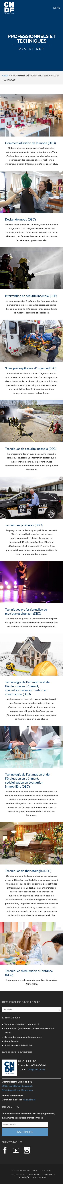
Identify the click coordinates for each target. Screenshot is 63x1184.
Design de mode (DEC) (20, 219)
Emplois (48, 1175)
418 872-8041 (30, 1061)
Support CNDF (18, 1175)
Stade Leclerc (11, 1041)
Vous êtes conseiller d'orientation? (21, 1024)
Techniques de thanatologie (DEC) (28, 871)
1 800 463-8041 (38, 1065)
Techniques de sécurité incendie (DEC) (31, 449)
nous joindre (29, 1099)
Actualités (24, 1177)
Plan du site (35, 1175)
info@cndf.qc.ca (36, 1069)
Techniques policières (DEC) (24, 525)
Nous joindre (39, 1177)
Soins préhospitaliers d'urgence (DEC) (30, 368)
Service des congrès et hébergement (23, 1037)
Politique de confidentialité (18, 1045)
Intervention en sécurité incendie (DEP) (31, 296)
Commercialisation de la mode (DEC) (30, 143)
